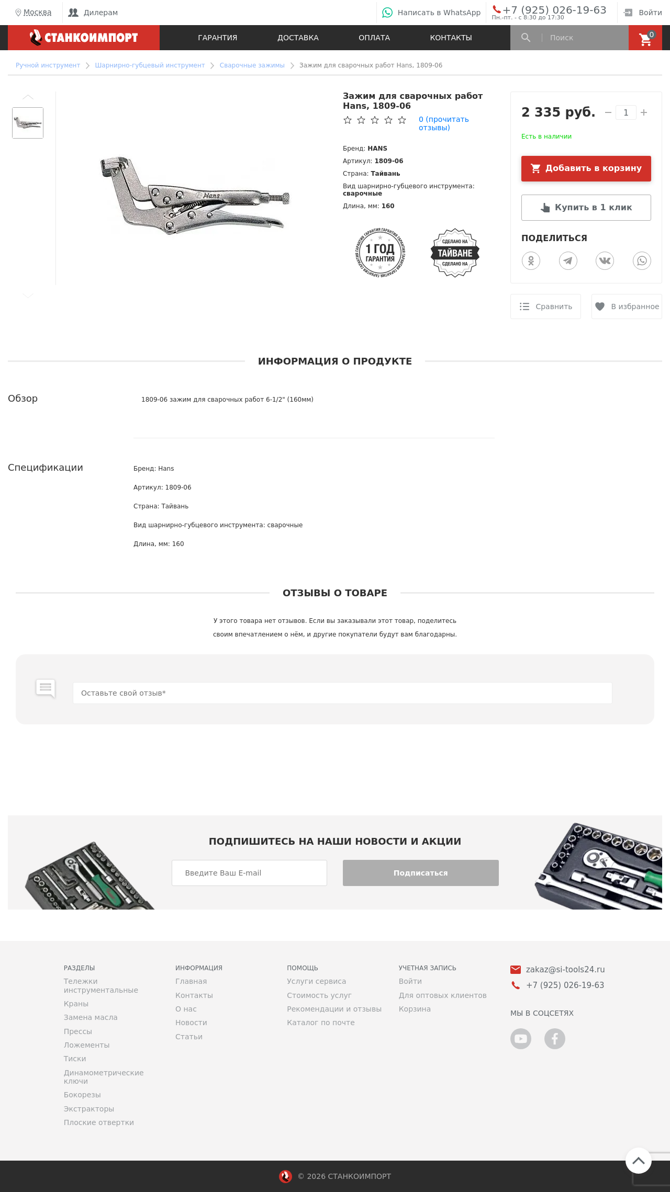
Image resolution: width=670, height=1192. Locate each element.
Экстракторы (89, 1109)
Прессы (78, 1031)
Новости (191, 1022)
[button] (28, 97)
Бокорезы (82, 1095)
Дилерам (93, 12)
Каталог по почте (321, 1022)
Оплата (374, 37)
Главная (191, 981)
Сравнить (553, 306)
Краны (76, 1004)
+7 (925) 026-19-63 (542, 9)
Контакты (451, 37)
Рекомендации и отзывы (334, 1009)
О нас (186, 1009)
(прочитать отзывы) (444, 123)
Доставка (298, 37)
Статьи (189, 1036)
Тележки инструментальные (101, 985)
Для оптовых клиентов (443, 995)
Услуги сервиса (316, 981)
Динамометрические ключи (104, 1077)
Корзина (415, 1009)
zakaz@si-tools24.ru (565, 970)
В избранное (635, 306)
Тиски (75, 1058)
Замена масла (91, 1017)
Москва (32, 12)
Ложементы (87, 1045)
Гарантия (217, 37)
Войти (642, 12)
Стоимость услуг (319, 995)
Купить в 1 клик (593, 207)
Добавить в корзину (593, 168)
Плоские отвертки (99, 1122)
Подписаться (421, 873)
